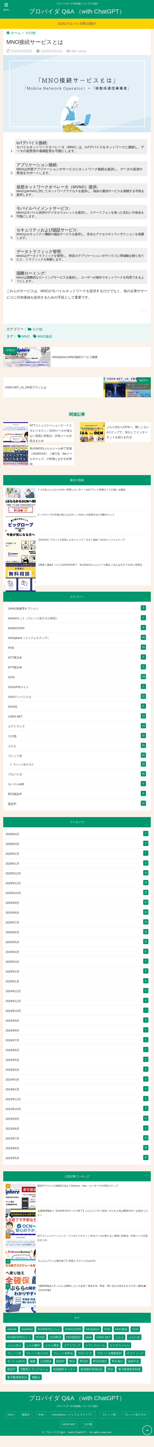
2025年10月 (13, 893)
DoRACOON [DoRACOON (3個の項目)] (73, 1329)
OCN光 (12, 706)
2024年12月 (13, 991)
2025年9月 (12, 902)
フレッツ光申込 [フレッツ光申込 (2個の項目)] (63, 1353)
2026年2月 (12, 853)
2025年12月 (13, 873)
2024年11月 (13, 1001)
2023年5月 (12, 1158)
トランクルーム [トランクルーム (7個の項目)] (95, 1345)
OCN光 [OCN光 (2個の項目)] (40, 1337)
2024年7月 (12, 1040)
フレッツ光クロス (23, 764)
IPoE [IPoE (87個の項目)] (107, 1329)
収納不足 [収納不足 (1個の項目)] (133, 1361)
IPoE (11, 647)
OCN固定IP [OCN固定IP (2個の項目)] (73, 1337)
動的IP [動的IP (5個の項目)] (60, 1361)
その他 (30, 33)
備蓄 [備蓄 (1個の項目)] (32, 1361)
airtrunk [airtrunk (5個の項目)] (12, 1329)
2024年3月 (12, 1079)
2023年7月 (12, 1138)
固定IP (12, 803)
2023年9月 (12, 1118)
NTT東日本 (15, 657)
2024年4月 (12, 1069)
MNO (26, 336)
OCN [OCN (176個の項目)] (135, 1329)
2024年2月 (12, 1089)
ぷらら (12, 746)
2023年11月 (13, 1099)
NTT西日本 (15, 667)
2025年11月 (13, 883)
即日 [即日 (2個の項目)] (72, 1361)
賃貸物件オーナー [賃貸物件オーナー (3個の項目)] (64, 1369)
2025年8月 (12, 912)
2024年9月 (12, 1020)
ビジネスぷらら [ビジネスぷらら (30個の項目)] (120, 1345)
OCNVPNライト (18, 687)
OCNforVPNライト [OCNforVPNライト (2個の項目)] (19, 1337)
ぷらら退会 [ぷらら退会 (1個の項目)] (52, 1345)
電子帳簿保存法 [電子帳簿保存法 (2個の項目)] (17, 1377)
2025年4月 (12, 952)
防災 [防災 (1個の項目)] (110, 1369)
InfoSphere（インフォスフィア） (29, 638)
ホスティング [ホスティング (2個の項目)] (135, 1353)
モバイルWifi (16, 784)
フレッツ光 (15, 755)
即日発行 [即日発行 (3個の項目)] (117, 1361)
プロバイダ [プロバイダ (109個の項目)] (85, 1353)
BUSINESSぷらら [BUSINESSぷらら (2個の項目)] (49, 1329)
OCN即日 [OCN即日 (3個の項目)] (55, 1337)
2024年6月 (12, 1050)
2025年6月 (12, 932)
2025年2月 (12, 971)
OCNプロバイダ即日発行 (77, 24)
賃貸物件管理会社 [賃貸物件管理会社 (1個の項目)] (91, 1369)
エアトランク (16, 726)
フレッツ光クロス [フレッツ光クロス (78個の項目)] (37, 1353)
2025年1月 (12, 981)
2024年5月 (12, 1060)
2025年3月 (12, 961)
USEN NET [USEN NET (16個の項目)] (103, 1337)
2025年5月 (12, 942)
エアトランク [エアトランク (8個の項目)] (72, 1345)
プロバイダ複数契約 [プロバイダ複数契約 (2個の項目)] (109, 1353)
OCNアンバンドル (19, 696)
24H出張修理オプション (23, 608)
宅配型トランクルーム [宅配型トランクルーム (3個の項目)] (34, 1369)
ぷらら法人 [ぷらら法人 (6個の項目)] (14, 1345)
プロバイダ (15, 774)
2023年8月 (12, 1128)
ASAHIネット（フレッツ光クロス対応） (33, 618)
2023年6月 (12, 1148)
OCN (11, 677)
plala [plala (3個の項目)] (89, 1337)
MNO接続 (44, 336)
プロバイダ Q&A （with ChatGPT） (77, 11)
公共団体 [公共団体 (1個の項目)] (46, 1361)
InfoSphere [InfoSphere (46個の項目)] (93, 1329)
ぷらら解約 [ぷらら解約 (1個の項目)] (33, 1345)
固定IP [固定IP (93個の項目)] (11, 1369)
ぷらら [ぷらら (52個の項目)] (119, 1337)
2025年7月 (12, 922)
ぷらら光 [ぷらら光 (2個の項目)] (134, 1337)
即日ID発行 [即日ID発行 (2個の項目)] (100, 1361)
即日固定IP (15, 794)
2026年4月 (12, 834)
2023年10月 (13, 1109)
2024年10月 (13, 1010)
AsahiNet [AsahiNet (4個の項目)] (27, 1329)
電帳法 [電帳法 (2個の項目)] (36, 1377)
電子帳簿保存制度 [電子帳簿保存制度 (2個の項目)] (129, 1369)
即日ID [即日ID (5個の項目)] (84, 1361)
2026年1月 (12, 863)
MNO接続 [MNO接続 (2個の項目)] (121, 1329)
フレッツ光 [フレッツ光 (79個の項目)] (14, 1353)
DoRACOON (16, 628)
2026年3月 (12, 844)
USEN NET (15, 716)
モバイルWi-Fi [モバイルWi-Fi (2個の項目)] (16, 1361)
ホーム (13, 33)
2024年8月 (12, 1030)
